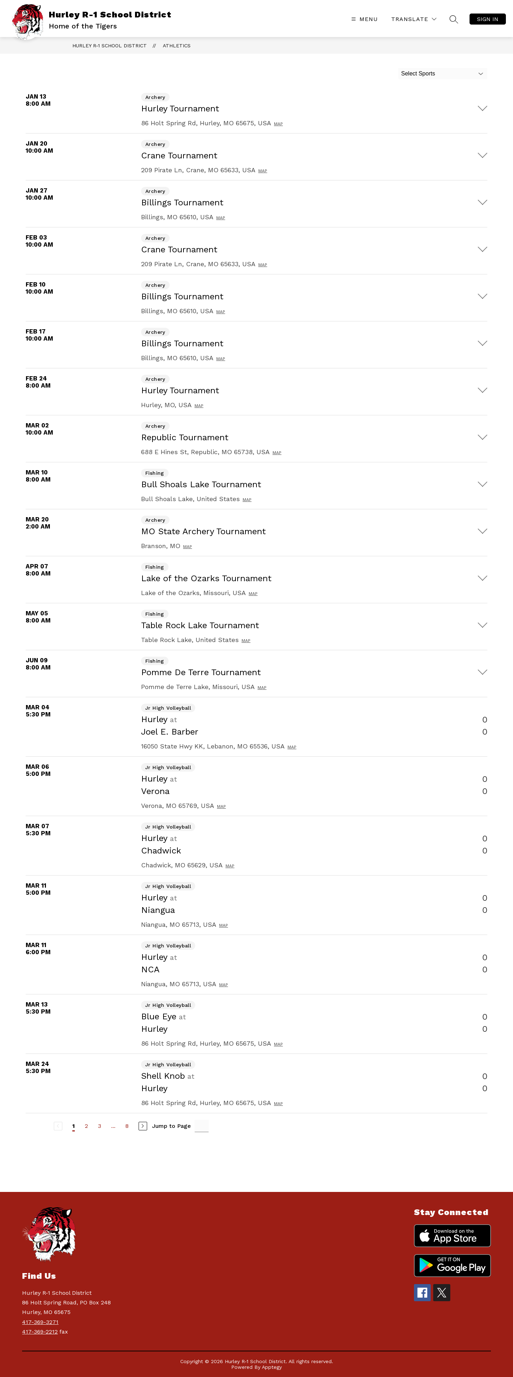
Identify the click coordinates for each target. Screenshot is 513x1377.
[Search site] (454, 19)
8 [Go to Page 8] (127, 1126)
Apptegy (272, 1367)
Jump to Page (171, 1126)
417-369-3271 (40, 1322)
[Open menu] (363, 19)
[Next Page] (143, 1126)
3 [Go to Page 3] (99, 1126)
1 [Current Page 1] (73, 1126)
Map (278, 123)
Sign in (487, 19)
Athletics (177, 45)
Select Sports (418, 73)
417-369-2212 (40, 1331)
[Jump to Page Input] (202, 1126)
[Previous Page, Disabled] (58, 1126)
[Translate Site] (413, 19)
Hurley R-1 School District (109, 45)
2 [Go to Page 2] (86, 1126)
